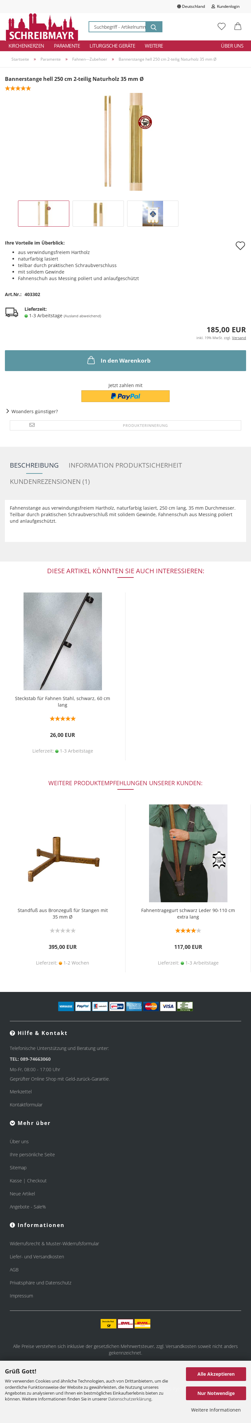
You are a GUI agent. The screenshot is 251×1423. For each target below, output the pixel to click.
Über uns (232, 45)
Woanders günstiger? (34, 411)
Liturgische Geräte (112, 45)
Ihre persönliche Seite (32, 1154)
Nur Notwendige (216, 1393)
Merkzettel (21, 1091)
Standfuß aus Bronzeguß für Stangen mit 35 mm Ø (63, 913)
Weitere (154, 45)
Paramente (67, 45)
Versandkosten (181, 1346)
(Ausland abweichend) (82, 315)
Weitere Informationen (216, 1410)
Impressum (21, 1296)
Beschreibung (34, 465)
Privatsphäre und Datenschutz (40, 1283)
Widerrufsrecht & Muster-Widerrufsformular (54, 1243)
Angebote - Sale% (28, 1207)
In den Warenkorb (118, 360)
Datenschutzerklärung (129, 1399)
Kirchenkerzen (26, 45)
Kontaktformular (26, 1104)
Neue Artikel (22, 1194)
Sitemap (18, 1167)
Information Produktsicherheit (125, 465)
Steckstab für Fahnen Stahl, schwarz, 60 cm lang (62, 701)
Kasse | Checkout (28, 1180)
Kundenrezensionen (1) (50, 481)
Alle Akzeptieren (216, 1374)
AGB (14, 1269)
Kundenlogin (225, 6)
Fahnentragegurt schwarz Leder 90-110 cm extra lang (188, 913)
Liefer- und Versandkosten (37, 1256)
